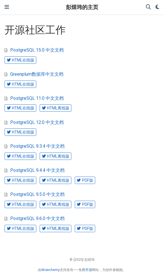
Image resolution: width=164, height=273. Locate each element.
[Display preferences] (157, 7)
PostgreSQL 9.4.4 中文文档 (37, 170)
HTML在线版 (20, 60)
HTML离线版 (55, 108)
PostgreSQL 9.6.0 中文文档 (37, 218)
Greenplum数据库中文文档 (36, 74)
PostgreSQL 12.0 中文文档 (37, 122)
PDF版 (85, 180)
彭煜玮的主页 (82, 6)
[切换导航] (7, 7)
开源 (88, 270)
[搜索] (148, 7)
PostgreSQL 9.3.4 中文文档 (37, 146)
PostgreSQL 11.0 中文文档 (37, 98)
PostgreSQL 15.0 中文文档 (37, 50)
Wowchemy (50, 270)
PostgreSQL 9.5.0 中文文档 (37, 194)
